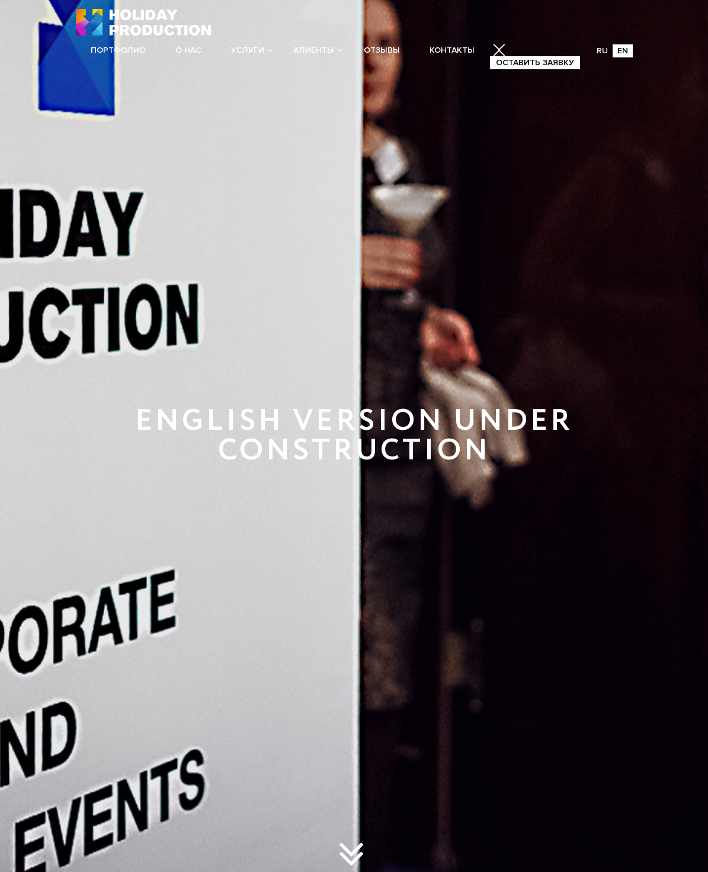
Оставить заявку (535, 62)
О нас (188, 50)
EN (622, 51)
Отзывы (382, 50)
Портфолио (118, 50)
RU (602, 51)
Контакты (452, 50)
